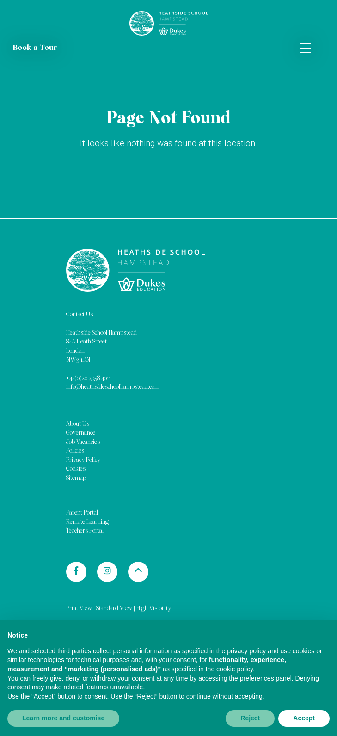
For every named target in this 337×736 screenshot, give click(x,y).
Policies (75, 451)
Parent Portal (82, 513)
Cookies (76, 469)
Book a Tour (35, 48)
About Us (77, 424)
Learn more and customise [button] (63, 718)
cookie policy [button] (234, 669)
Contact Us (79, 315)
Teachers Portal (85, 531)
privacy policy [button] (246, 651)
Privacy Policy (83, 460)
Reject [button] (250, 718)
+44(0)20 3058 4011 (88, 378)
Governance (80, 433)
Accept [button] (304, 718)
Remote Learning (87, 522)
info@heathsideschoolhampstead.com (112, 387)
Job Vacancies (83, 442)
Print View (79, 609)
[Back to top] (138, 572)
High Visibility (153, 609)
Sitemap (76, 478)
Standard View (114, 609)
